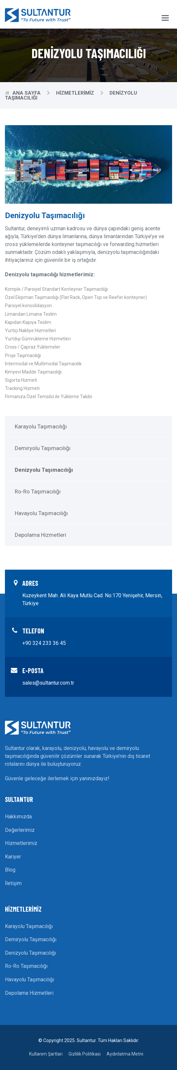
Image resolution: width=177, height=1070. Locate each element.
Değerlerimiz (20, 830)
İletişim (13, 883)
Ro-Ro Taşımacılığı (38, 491)
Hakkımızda (18, 816)
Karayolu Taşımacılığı (41, 426)
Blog (10, 870)
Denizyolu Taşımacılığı (30, 953)
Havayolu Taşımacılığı (41, 513)
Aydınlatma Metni (125, 1054)
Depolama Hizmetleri (40, 535)
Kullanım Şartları (46, 1054)
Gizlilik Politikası (85, 1054)
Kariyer (13, 857)
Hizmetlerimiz (75, 93)
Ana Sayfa (27, 93)
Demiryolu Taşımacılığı (42, 448)
